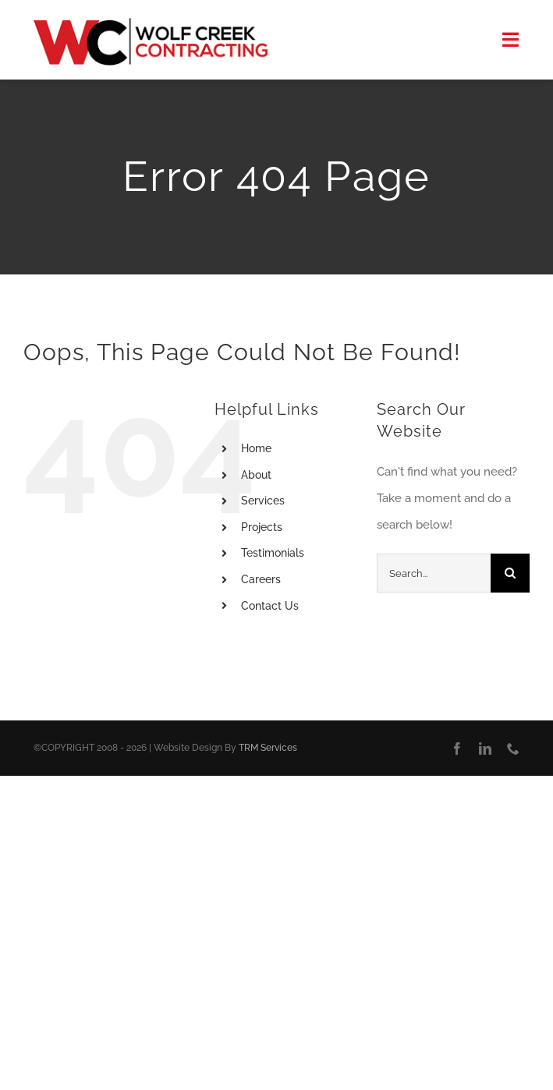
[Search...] (434, 573)
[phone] (513, 748)
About (256, 475)
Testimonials (272, 553)
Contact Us (270, 606)
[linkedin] (485, 748)
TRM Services (268, 747)
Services (263, 500)
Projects (261, 527)
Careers (261, 579)
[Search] (510, 573)
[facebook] (457, 748)
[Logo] (151, 23)
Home (256, 448)
